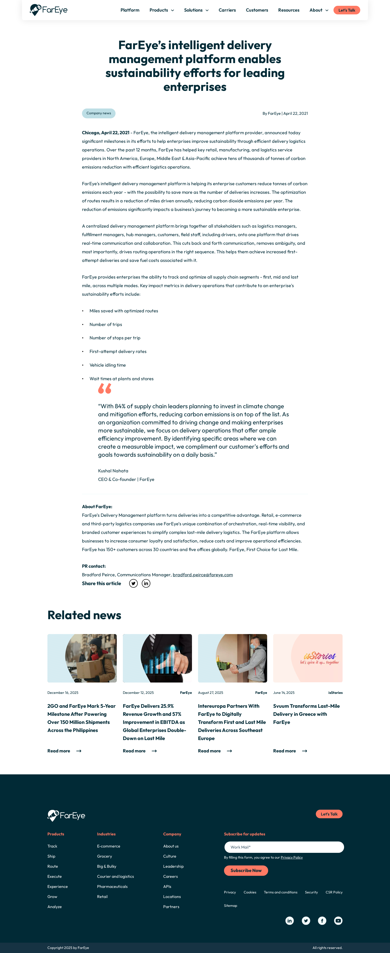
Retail (102, 896)
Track (52, 846)
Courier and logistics (115, 876)
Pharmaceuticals (112, 886)
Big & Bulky (106, 866)
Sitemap (230, 905)
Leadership (173, 866)
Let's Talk (347, 10)
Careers (170, 876)
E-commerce (108, 846)
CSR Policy (334, 892)
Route (52, 866)
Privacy (230, 892)
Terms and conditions (280, 892)
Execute (54, 876)
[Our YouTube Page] (338, 920)
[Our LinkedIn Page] (289, 920)
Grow (52, 896)
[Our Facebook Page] (322, 920)
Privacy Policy (292, 857)
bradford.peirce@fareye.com (203, 575)
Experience (57, 886)
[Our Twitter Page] (306, 920)
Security (311, 892)
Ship (51, 856)
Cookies (250, 892)
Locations (172, 896)
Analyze (54, 906)
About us (171, 846)
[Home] (49, 10)
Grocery (104, 856)
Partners (171, 906)
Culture (169, 856)
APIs (167, 886)
